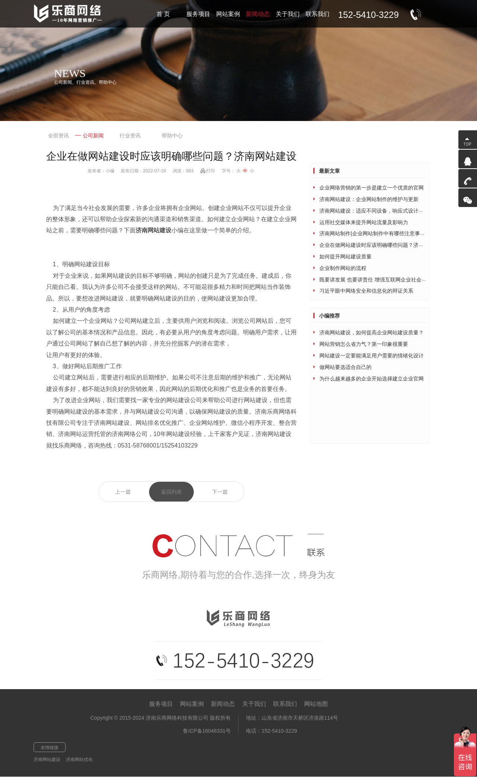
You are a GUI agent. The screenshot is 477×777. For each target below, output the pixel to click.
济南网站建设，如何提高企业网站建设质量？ (371, 332)
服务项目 (161, 704)
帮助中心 (172, 135)
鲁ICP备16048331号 (207, 731)
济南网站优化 (79, 759)
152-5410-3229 (368, 15)
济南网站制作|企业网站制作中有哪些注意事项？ (374, 233)
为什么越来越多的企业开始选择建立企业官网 (371, 379)
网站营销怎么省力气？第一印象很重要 (363, 344)
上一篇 (123, 492)
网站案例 (192, 704)
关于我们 (254, 704)
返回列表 (171, 492)
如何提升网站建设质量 (345, 256)
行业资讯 (130, 135)
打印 (210, 170)
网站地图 (316, 704)
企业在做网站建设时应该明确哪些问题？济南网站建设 (382, 245)
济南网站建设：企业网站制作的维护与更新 (368, 199)
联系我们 (285, 704)
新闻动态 (223, 704)
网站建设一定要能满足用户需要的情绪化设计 (371, 356)
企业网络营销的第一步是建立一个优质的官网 (371, 188)
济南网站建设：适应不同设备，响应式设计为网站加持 (382, 211)
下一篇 (220, 492)
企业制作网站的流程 (342, 268)
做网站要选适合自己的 (345, 367)
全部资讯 (58, 135)
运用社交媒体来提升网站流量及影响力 (363, 222)
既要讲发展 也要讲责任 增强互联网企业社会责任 (375, 280)
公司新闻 (89, 135)
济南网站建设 (47, 759)
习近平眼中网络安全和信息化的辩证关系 (366, 291)
